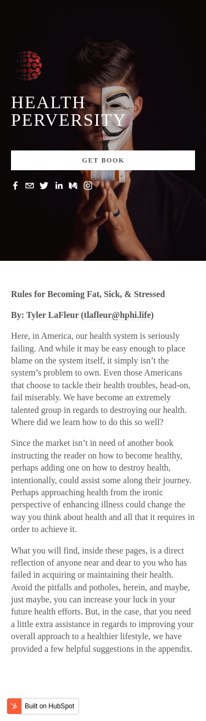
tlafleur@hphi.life (117, 315)
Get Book (103, 160)
